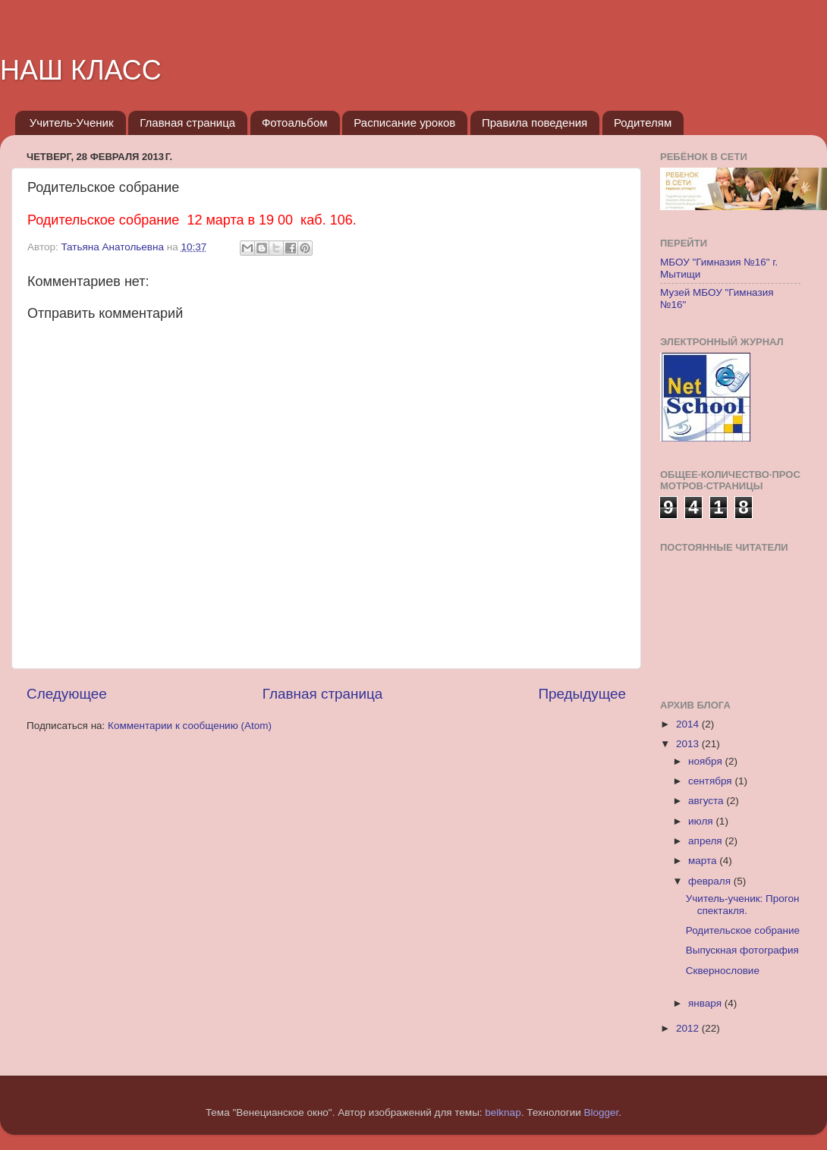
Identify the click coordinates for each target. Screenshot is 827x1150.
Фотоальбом (295, 122)
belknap (502, 1112)
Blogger (601, 1112)
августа (707, 800)
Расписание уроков (404, 122)
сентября (711, 781)
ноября (706, 761)
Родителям (642, 122)
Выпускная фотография (742, 950)
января (706, 1003)
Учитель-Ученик (72, 122)
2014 (689, 724)
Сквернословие (722, 970)
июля (701, 821)
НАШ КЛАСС (81, 70)
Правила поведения (534, 122)
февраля (711, 881)
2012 (689, 1028)
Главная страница (187, 122)
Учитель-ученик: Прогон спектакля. (743, 904)
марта (703, 860)
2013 (689, 743)
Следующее (67, 694)
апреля (706, 841)
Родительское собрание (743, 930)
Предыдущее (582, 694)
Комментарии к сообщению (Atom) (190, 725)
